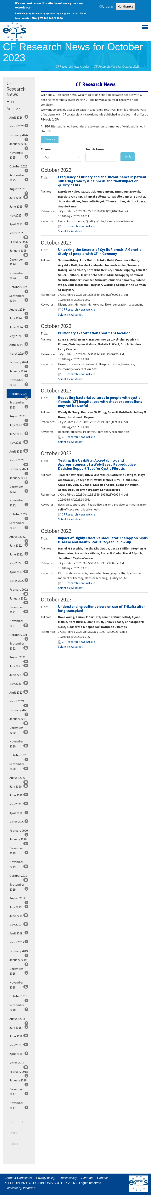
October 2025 (18, 167)
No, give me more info (47, 17)
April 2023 (18, 451)
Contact (102, 1178)
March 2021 (18, 702)
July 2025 (18, 197)
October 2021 (18, 636)
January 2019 (18, 961)
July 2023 (18, 425)
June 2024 (18, 327)
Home (12, 101)
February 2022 (18, 591)
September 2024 (18, 298)
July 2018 (18, 1027)
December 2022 (18, 489)
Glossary (50, 139)
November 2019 (18, 864)
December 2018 (18, 971)
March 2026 (18, 126)
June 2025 (18, 206)
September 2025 (18, 177)
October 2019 (18, 877)
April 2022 (18, 572)
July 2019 (18, 907)
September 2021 (18, 645)
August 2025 (18, 190)
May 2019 (18, 924)
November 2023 (18, 382)
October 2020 (18, 756)
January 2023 (18, 479)
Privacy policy (45, 1178)
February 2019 (18, 952)
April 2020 (18, 813)
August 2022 (18, 538)
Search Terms (94, 149)
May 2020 (18, 804)
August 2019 (18, 899)
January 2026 (18, 145)
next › (14, 1133)
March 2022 (18, 580)
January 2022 (18, 599)
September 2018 (18, 1007)
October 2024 (18, 288)
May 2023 (18, 442)
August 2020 (18, 779)
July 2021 (18, 666)
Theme (46, 149)
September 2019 (18, 886)
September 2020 (18, 766)
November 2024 (18, 275)
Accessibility (68, 1178)
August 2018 (18, 1020)
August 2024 (18, 310)
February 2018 (18, 1073)
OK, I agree (106, 6)
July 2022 (18, 545)
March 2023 (18, 461)
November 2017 (18, 1105)
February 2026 (18, 136)
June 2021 (18, 674)
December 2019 (18, 850)
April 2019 (18, 933)
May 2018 (18, 1045)
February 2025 (18, 243)
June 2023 (18, 433)
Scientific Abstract (70, 231)
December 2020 (18, 730)
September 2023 (18, 404)
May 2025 (18, 215)
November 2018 (18, 984)
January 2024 (18, 372)
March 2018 (18, 1064)
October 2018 (18, 997)
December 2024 (18, 261)
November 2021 (18, 623)
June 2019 (18, 915)
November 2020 (18, 743)
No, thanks (125, 5)
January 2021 (18, 720)
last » (14, 1144)
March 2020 (18, 821)
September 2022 (18, 525)
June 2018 (18, 1036)
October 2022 (18, 515)
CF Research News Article (78, 226)
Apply (128, 156)
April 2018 (18, 1053)
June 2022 (18, 554)
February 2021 (18, 711)
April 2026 (18, 117)
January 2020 (18, 840)
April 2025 (18, 224)
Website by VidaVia (22, 1188)
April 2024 (18, 344)
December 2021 (18, 609)
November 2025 (18, 155)
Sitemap (87, 1178)
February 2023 (18, 470)
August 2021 (18, 658)
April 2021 (18, 692)
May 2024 (18, 336)
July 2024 (18, 318)
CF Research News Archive (73, 66)
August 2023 (18, 417)
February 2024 (18, 363)
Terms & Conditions (18, 1178)
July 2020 (18, 786)
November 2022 (18, 502)
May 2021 (18, 683)
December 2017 (18, 1091)
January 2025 (18, 252)
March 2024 (18, 353)
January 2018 (18, 1081)
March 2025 (18, 234)
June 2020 (18, 795)
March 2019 (18, 942)
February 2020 (18, 832)
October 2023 (18, 395)
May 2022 (18, 563)
